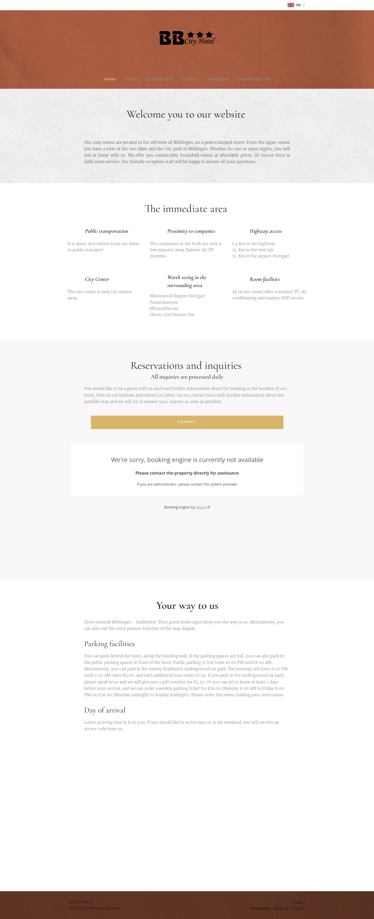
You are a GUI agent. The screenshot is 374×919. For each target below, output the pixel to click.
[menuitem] (169, 79)
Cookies (299, 902)
